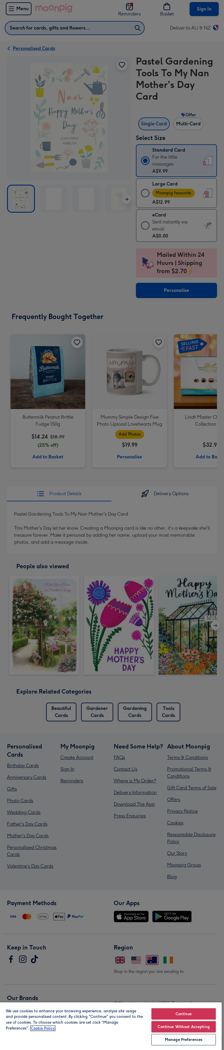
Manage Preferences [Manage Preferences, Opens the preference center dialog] (183, 1039)
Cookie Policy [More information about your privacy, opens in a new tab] (43, 1028)
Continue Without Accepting (183, 1027)
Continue (184, 1014)
